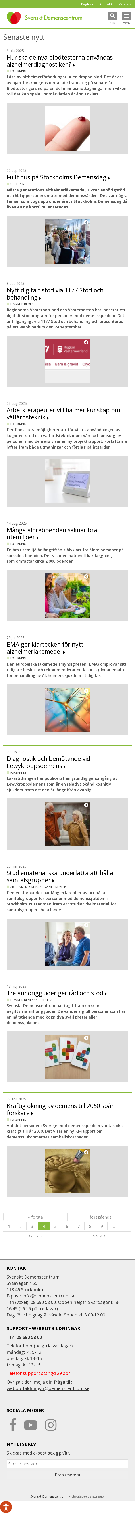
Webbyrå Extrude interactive (87, 1497)
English (87, 4)
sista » (99, 1235)
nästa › (35, 1235)
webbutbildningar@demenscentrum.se (48, 1388)
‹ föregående (99, 1217)
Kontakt (105, 4)
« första (35, 1217)
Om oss (125, 4)
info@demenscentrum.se (48, 1296)
